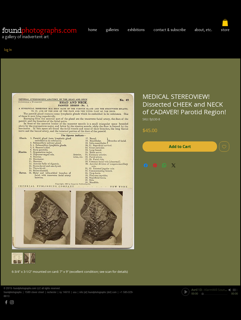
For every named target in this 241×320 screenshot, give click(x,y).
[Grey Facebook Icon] (6, 302)
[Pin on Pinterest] (155, 165)
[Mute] (230, 289)
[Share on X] (173, 165)
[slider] (235, 290)
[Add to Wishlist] (224, 146)
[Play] (185, 291)
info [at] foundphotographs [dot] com (98, 292)
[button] (225, 22)
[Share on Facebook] (146, 165)
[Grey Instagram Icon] (11, 302)
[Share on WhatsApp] (164, 165)
